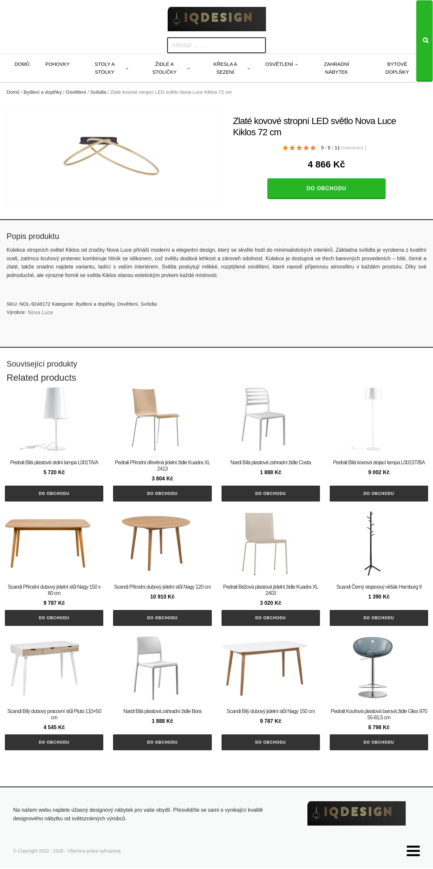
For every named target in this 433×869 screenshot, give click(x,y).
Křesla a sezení (225, 68)
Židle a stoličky (164, 68)
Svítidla (98, 92)
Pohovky (57, 64)
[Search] (424, 41)
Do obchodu (326, 188)
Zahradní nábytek (336, 68)
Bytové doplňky (397, 68)
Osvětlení (279, 64)
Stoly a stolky (105, 68)
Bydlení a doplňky (43, 92)
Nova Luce (40, 312)
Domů (22, 64)
